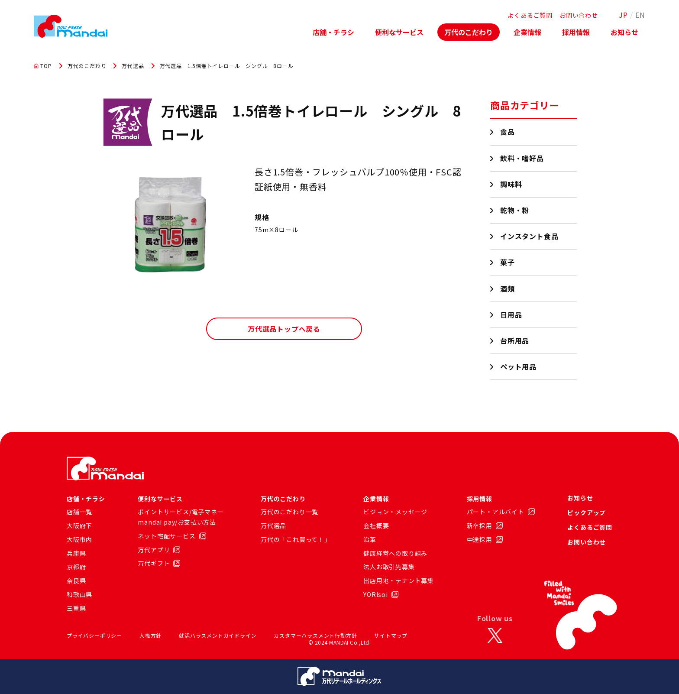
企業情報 (527, 32)
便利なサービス (399, 32)
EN (640, 15)
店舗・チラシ (333, 32)
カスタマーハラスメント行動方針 (315, 635)
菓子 (508, 262)
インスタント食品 (529, 236)
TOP (43, 66)
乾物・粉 (515, 210)
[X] (494, 635)
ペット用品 (519, 366)
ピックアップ (586, 512)
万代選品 (133, 66)
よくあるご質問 (530, 15)
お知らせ (624, 32)
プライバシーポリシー (94, 635)
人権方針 (150, 635)
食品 (508, 131)
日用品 (511, 314)
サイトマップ (390, 635)
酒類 (508, 288)
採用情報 (576, 32)
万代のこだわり (468, 32)
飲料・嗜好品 (522, 158)
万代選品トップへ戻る (284, 329)
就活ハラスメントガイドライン (217, 635)
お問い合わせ (578, 15)
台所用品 (515, 340)
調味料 (511, 184)
